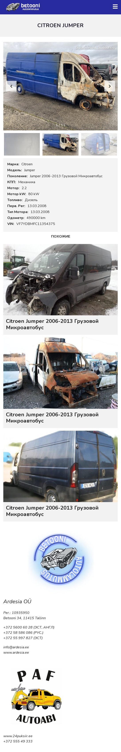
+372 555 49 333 (18, 741)
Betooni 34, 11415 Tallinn (24, 618)
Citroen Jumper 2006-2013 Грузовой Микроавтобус (52, 324)
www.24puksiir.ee (18, 736)
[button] (109, 86)
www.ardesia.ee (16, 652)
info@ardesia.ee (16, 647)
